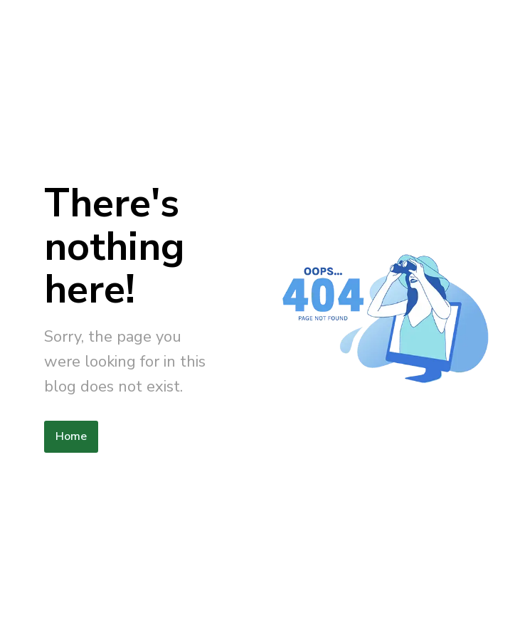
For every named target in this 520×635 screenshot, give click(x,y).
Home (71, 436)
